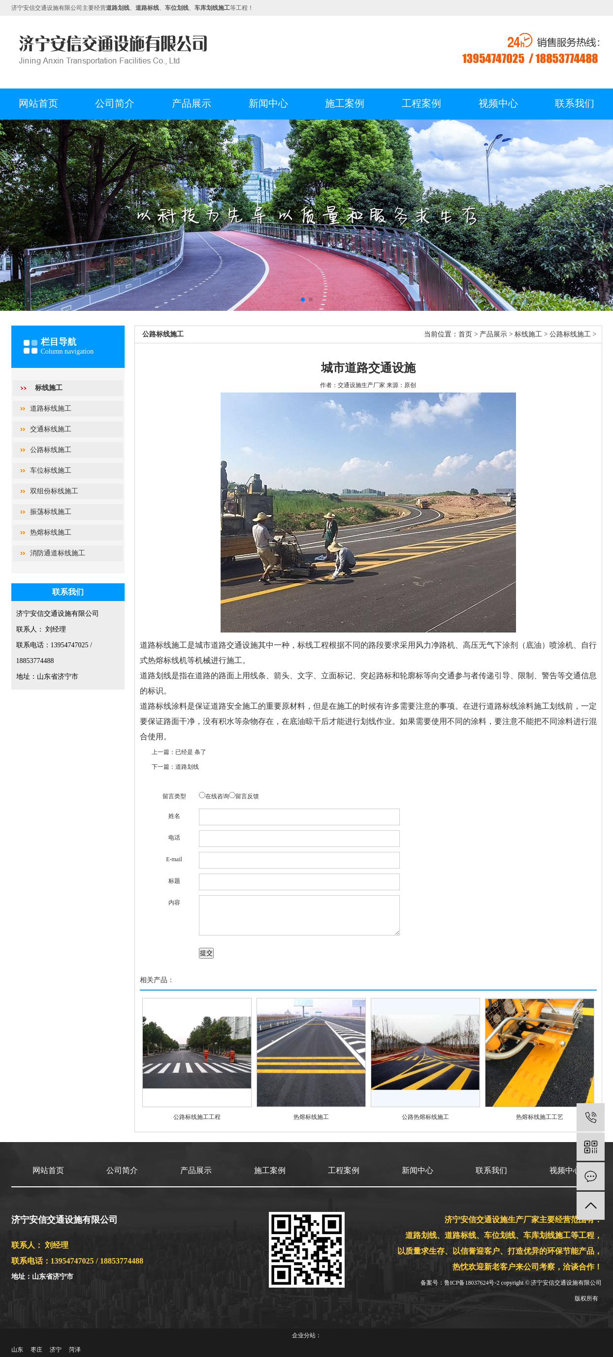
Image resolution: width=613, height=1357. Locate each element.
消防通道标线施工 (57, 553)
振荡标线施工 (50, 511)
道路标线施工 (50, 408)
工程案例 (421, 103)
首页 (465, 334)
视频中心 (498, 103)
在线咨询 (217, 796)
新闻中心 (268, 103)
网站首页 (38, 103)
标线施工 (49, 388)
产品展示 (191, 103)
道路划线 (187, 766)
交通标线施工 (50, 429)
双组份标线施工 (54, 491)
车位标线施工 (50, 470)
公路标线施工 (50, 449)
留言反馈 (247, 796)
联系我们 (574, 103)
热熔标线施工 (50, 532)
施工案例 (344, 103)
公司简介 (114, 103)
